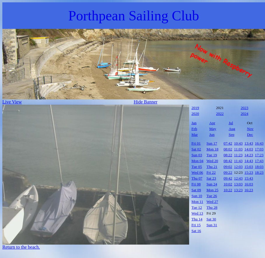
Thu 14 (196, 219)
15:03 (249, 166)
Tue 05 (196, 166)
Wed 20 (212, 161)
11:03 (238, 149)
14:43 (249, 161)
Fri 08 (196, 184)
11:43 (238, 161)
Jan (193, 123)
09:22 (228, 172)
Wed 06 (197, 172)
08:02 (228, 149)
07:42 (228, 143)
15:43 (249, 178)
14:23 (249, 155)
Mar (194, 134)
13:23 (238, 190)
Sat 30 (211, 219)
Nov (250, 129)
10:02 (228, 184)
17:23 (259, 155)
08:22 (228, 155)
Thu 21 (212, 166)
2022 (220, 113)
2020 (195, 113)
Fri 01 (196, 143)
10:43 (238, 143)
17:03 (259, 149)
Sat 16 (196, 231)
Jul (231, 123)
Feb (194, 129)
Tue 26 (212, 196)
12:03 (238, 166)
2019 (195, 108)
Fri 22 (211, 172)
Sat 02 (196, 149)
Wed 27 (212, 201)
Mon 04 (197, 161)
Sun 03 (196, 155)
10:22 (228, 190)
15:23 (249, 172)
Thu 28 (212, 207)
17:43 (259, 161)
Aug (232, 129)
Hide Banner (145, 101)
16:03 (249, 184)
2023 (244, 108)
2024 (244, 113)
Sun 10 (196, 196)
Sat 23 (211, 178)
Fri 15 (196, 225)
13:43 (249, 143)
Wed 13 (197, 213)
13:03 (238, 184)
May (212, 129)
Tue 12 (196, 207)
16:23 (249, 190)
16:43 (259, 143)
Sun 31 (212, 225)
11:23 (238, 155)
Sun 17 (212, 143)
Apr (212, 123)
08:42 (228, 161)
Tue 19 (212, 155)
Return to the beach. (21, 247)
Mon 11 (197, 201)
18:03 (259, 166)
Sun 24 (212, 184)
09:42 (228, 178)
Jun (212, 134)
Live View (12, 101)
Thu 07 (196, 178)
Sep (231, 134)
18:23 (259, 172)
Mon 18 (213, 149)
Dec (250, 134)
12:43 (238, 178)
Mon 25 (213, 190)
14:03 (249, 149)
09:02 (228, 166)
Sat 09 (196, 190)
